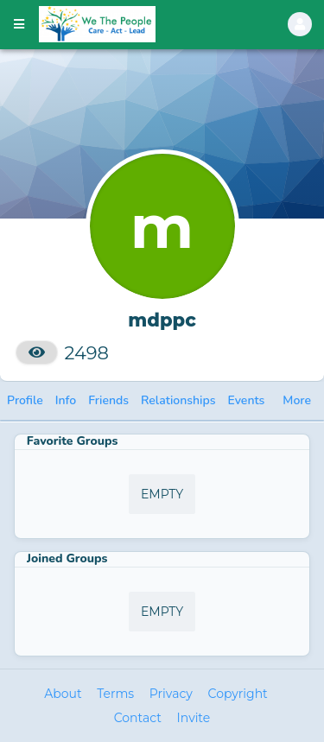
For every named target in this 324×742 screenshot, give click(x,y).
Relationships (178, 400)
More (297, 400)
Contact (138, 718)
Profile (25, 400)
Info (65, 400)
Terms (115, 693)
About (62, 693)
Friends (108, 400)
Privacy (171, 693)
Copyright (238, 693)
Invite (194, 718)
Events (246, 400)
